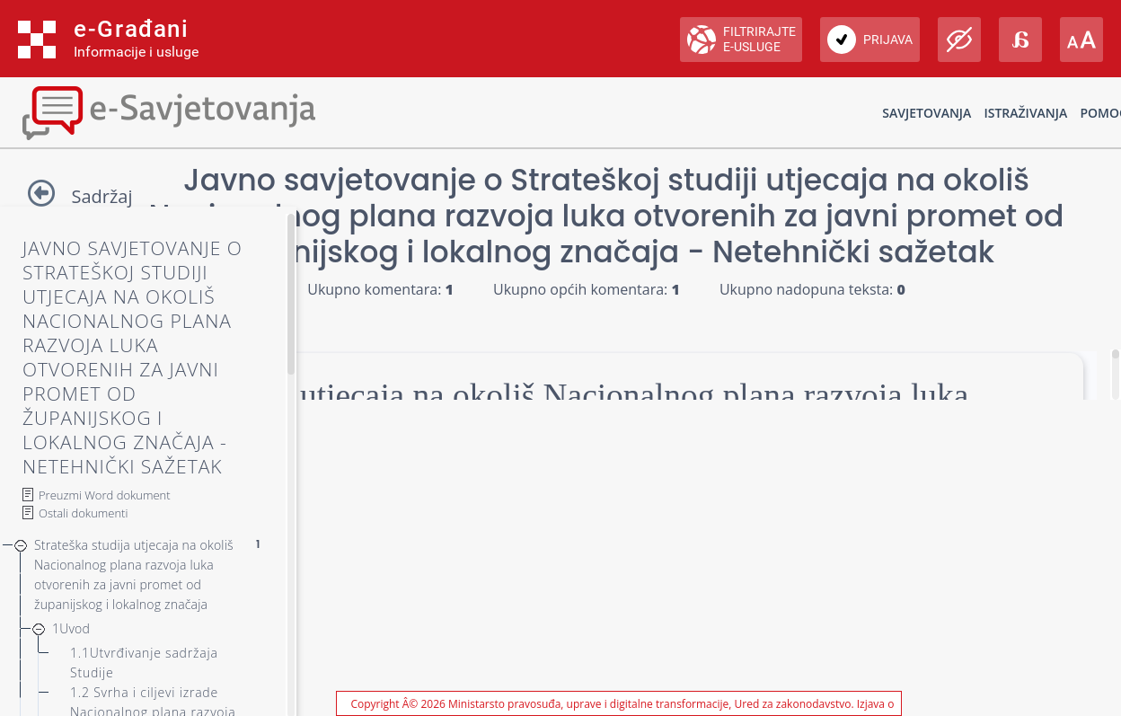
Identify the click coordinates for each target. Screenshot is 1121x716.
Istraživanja (1025, 112)
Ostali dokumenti (83, 513)
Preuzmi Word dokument (105, 495)
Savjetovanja (926, 112)
